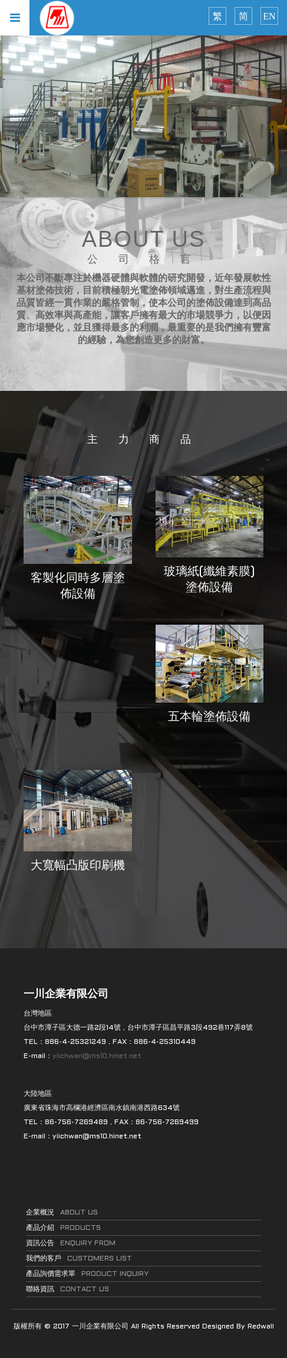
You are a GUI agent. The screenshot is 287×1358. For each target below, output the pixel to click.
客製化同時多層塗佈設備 (78, 586)
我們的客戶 (79, 1258)
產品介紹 (63, 1228)
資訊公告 (71, 1243)
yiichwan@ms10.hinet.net (96, 1056)
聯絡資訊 (67, 1289)
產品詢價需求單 (87, 1274)
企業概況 (62, 1212)
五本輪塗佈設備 (209, 717)
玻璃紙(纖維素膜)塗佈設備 (209, 580)
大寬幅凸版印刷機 (78, 866)
